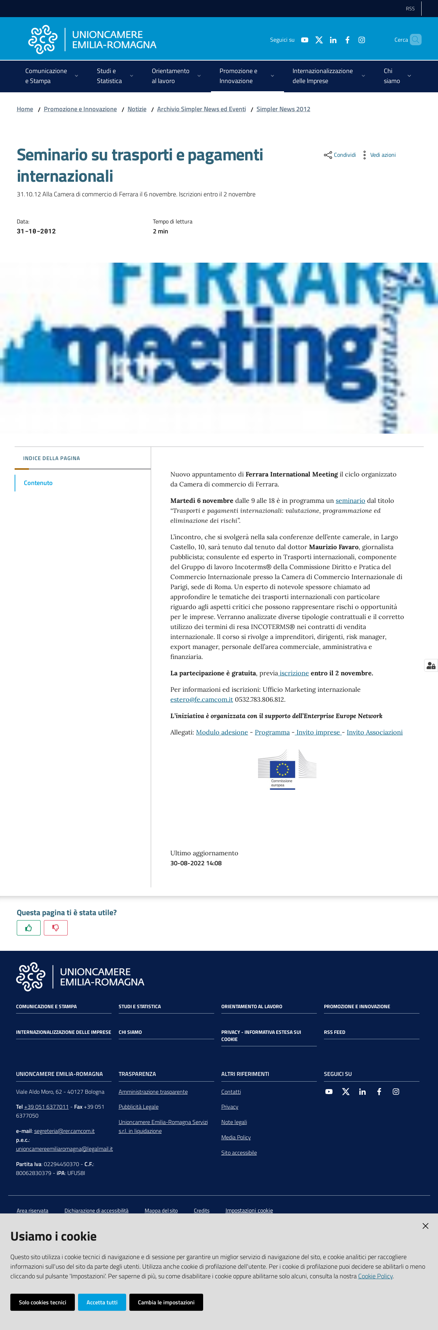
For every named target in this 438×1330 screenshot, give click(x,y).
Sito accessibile (239, 1152)
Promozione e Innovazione (80, 109)
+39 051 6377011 (46, 1106)
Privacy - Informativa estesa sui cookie (261, 1036)
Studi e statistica (140, 1006)
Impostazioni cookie (249, 1210)
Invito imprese (318, 732)
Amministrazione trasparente (153, 1091)
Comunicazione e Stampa (46, 1006)
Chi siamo (130, 1032)
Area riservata (32, 1210)
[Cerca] (413, 39)
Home (25, 109)
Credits (202, 1210)
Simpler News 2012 (283, 109)
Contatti (231, 1091)
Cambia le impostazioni (166, 1302)
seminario (350, 500)
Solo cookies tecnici (42, 1302)
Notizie (137, 109)
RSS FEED (334, 1032)
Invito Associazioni (375, 732)
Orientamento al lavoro (251, 1006)
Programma (272, 732)
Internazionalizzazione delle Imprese (63, 1032)
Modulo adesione (222, 732)
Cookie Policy (375, 1276)
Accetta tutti (102, 1302)
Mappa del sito (161, 1210)
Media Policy (236, 1137)
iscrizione (293, 673)
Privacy (229, 1106)
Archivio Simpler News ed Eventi (201, 109)
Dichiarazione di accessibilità (97, 1210)
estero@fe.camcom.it (201, 699)
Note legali (234, 1122)
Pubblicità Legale (139, 1106)
